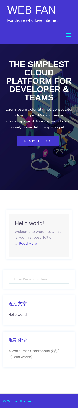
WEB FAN (31, 10)
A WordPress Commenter (29, 351)
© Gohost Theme (17, 401)
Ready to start (38, 141)
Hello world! (29, 223)
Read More (28, 243)
